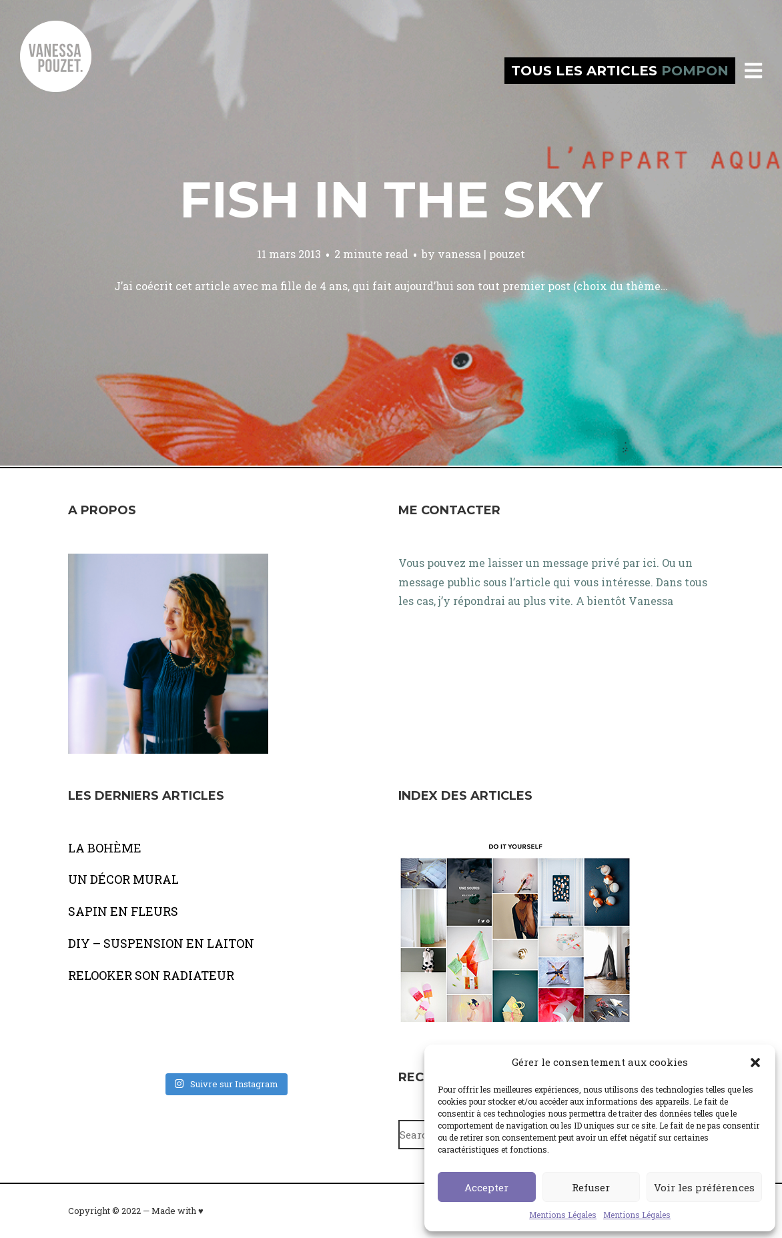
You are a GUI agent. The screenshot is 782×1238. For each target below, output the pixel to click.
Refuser (591, 1187)
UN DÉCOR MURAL (123, 879)
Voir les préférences (704, 1187)
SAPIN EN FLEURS (123, 911)
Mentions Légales (563, 1214)
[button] (755, 1062)
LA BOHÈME (104, 848)
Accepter (486, 1187)
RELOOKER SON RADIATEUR (151, 975)
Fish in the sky (391, 199)
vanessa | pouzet (481, 254)
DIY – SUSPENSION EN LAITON (161, 943)
